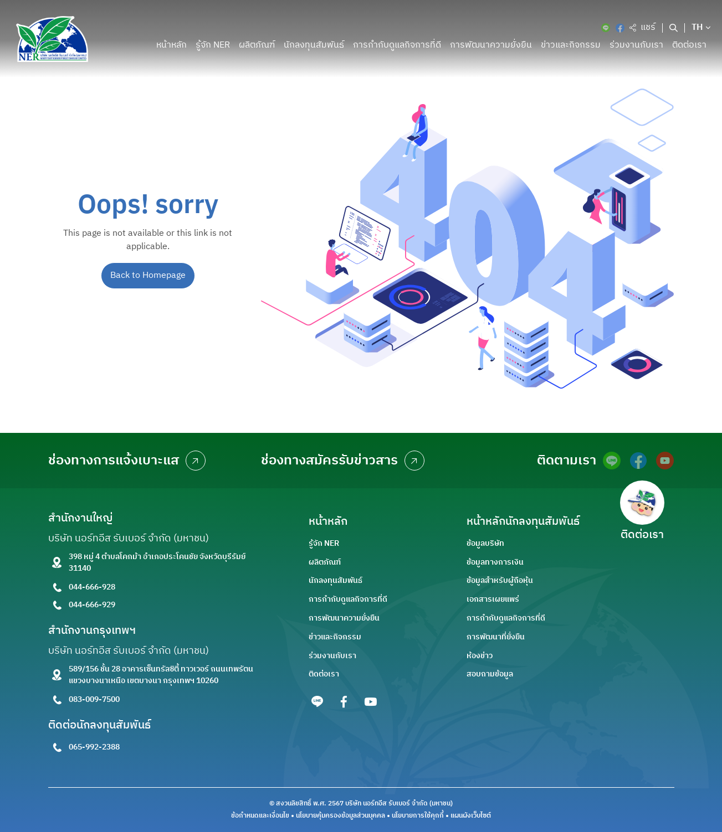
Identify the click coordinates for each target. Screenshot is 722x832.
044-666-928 (92, 587)
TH (697, 27)
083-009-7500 (94, 699)
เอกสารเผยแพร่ (493, 599)
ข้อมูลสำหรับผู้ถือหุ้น (500, 580)
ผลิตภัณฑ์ (257, 45)
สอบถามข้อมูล (490, 674)
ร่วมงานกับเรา (636, 45)
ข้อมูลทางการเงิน (495, 562)
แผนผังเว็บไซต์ (470, 816)
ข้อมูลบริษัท (485, 543)
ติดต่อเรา (689, 45)
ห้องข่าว (480, 655)
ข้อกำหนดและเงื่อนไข (260, 816)
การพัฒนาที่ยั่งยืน (496, 637)
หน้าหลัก (171, 45)
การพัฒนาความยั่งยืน (491, 45)
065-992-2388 (94, 747)
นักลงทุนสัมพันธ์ (314, 45)
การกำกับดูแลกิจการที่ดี (397, 45)
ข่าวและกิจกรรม (571, 45)
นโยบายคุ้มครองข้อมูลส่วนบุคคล (340, 816)
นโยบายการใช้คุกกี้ (418, 816)
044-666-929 (92, 604)
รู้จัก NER (213, 45)
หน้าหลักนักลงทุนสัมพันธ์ (523, 522)
